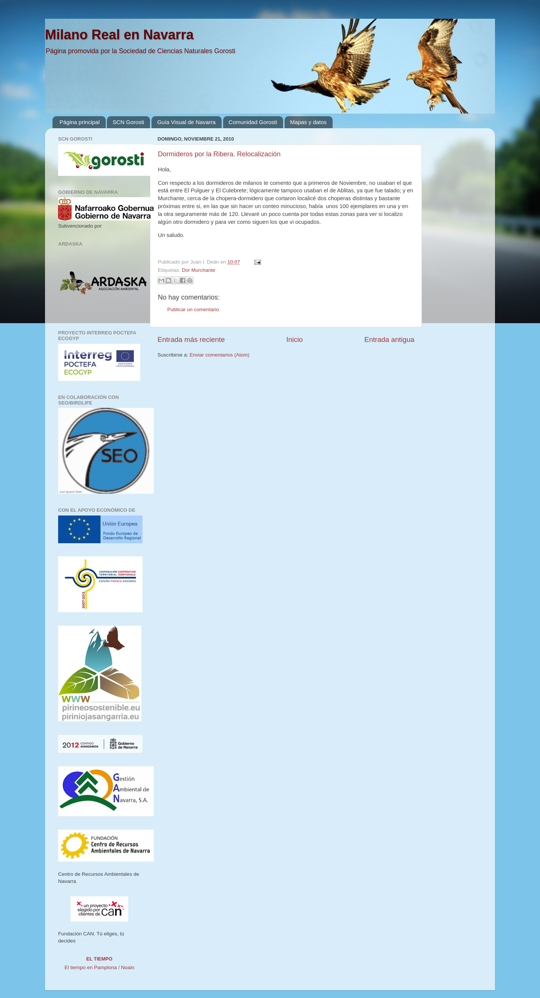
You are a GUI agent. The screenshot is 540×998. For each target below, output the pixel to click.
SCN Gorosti (128, 122)
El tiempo (99, 959)
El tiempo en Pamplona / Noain (99, 967)
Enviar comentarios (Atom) (220, 355)
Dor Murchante (198, 270)
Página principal (80, 122)
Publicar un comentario (193, 309)
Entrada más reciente (191, 339)
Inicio (294, 339)
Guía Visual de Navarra (186, 122)
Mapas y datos (308, 122)
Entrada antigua (389, 339)
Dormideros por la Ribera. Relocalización (219, 154)
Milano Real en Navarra (119, 34)
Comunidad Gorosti (253, 122)
